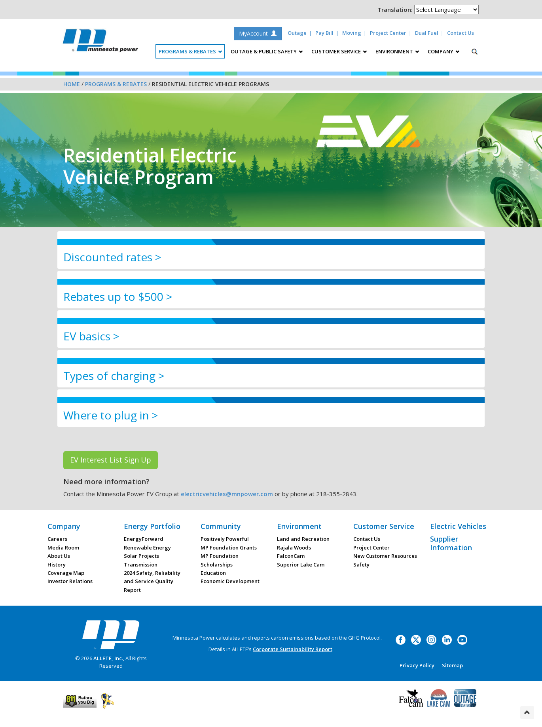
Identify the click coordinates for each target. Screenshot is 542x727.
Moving (351, 32)
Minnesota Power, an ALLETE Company (100, 42)
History (56, 564)
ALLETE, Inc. (108, 658)
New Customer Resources (385, 555)
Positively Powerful (225, 538)
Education (213, 572)
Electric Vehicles (458, 526)
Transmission (140, 564)
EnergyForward (143, 538)
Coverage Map (65, 572)
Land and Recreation (303, 538)
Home (71, 84)
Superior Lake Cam (300, 564)
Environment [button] (397, 51)
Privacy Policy (417, 665)
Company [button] (443, 51)
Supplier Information (451, 543)
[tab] (271, 257)
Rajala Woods (294, 547)
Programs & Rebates (116, 84)
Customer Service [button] (339, 51)
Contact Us (460, 32)
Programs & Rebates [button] (190, 51)
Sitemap (452, 665)
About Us (58, 555)
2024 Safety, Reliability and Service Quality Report (152, 581)
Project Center (388, 32)
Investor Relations (70, 581)
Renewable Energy (147, 547)
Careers (57, 538)
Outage (297, 32)
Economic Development (230, 581)
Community (221, 526)
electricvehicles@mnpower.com (227, 494)
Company (63, 526)
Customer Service (383, 526)
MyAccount (258, 33)
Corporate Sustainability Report (292, 649)
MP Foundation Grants (229, 547)
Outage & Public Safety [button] (267, 51)
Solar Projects (141, 555)
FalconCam (291, 555)
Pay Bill (324, 32)
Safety (361, 564)
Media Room (63, 547)
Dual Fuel (426, 32)
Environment (299, 526)
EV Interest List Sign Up (110, 460)
